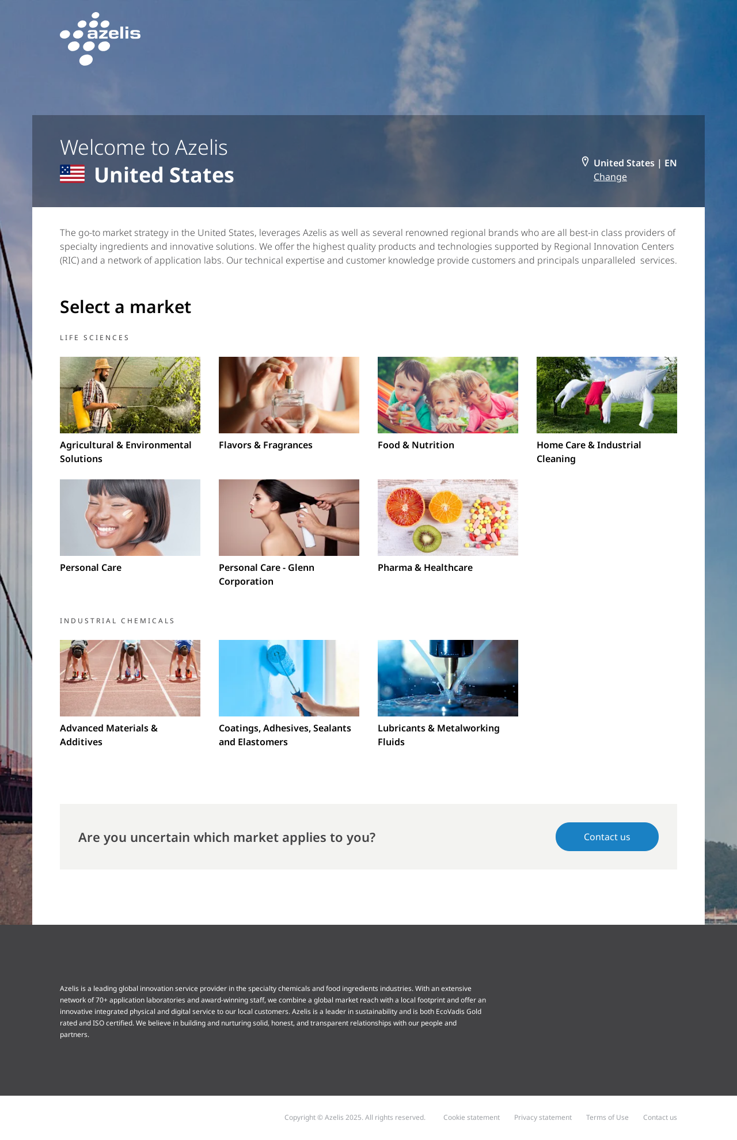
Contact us (607, 836)
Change (610, 176)
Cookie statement (471, 1117)
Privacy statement (543, 1117)
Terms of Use (607, 1117)
